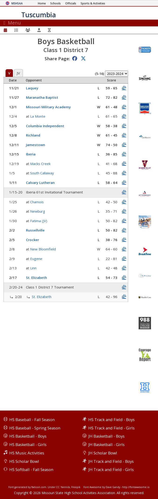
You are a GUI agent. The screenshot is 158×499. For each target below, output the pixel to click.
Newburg (37, 211)
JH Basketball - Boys (106, 436)
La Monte (37, 116)
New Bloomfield (43, 249)
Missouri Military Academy (48, 107)
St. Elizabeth (36, 277)
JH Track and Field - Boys (111, 461)
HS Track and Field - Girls (111, 428)
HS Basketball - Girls (28, 444)
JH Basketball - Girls (106, 444)
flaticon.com (38, 487)
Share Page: (57, 58)
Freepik (75, 487)
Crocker (32, 239)
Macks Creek (40, 163)
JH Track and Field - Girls (111, 469)
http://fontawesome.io (136, 487)
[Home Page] (42, 3)
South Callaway (42, 173)
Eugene (36, 258)
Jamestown (35, 144)
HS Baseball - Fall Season (32, 419)
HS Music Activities (26, 453)
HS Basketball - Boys (28, 436)
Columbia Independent (45, 125)
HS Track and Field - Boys (111, 419)
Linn (33, 268)
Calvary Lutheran (40, 182)
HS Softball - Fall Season (31, 469)
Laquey (32, 88)
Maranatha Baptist (42, 97)
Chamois (37, 202)
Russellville (35, 230)
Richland (33, 135)
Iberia (31, 154)
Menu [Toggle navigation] (12, 22)
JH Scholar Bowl (102, 453)
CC (57, 487)
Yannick (65, 487)
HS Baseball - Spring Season (34, 428)
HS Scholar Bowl (24, 461)
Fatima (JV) (38, 220)
